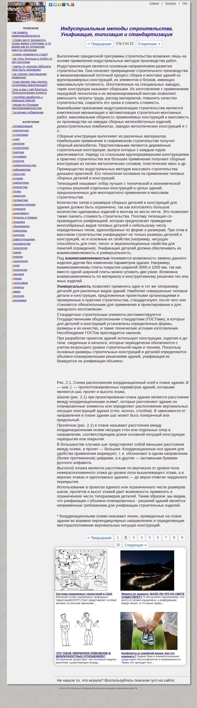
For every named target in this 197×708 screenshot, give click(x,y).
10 (118, 545)
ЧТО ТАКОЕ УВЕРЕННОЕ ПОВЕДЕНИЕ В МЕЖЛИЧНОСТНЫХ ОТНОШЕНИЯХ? (83, 655)
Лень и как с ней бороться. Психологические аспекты (30, 91)
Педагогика (19, 230)
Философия (20, 283)
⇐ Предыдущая (99, 44)
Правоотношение (23, 239)
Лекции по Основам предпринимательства (27, 106)
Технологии (19, 269)
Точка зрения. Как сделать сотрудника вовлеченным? (30, 83)
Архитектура (20, 130)
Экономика (19, 300)
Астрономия (20, 134)
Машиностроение (23, 204)
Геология (18, 161)
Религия (17, 256)
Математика (20, 200)
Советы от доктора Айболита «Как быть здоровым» (31, 68)
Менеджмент (20, 213)
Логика (16, 191)
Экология (18, 296)
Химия (16, 291)
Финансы (18, 287)
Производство (21, 243)
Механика (18, 222)
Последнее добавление (28, 112)
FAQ (184, 3)
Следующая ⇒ (149, 44)
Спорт (16, 265)
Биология (18, 143)
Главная (154, 3)
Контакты (170, 3)
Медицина (19, 208)
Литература (19, 187)
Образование (21, 226)
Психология (19, 248)
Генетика (18, 152)
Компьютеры (20, 182)
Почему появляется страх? (30, 54)
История (17, 178)
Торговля (18, 274)
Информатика (21, 169)
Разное (16, 252)
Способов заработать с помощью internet (27, 98)
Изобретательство (24, 165)
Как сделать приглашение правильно (29, 75)
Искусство (18, 174)
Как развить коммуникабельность (26, 34)
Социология (20, 261)
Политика (18, 235)
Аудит (16, 139)
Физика (17, 278)
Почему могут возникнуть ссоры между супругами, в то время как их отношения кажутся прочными (31, 45)
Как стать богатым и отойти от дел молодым (32, 60)
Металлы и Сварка (24, 217)
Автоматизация (22, 126)
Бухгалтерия (20, 148)
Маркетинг (19, 195)
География (19, 156)
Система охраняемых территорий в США (84, 593)
